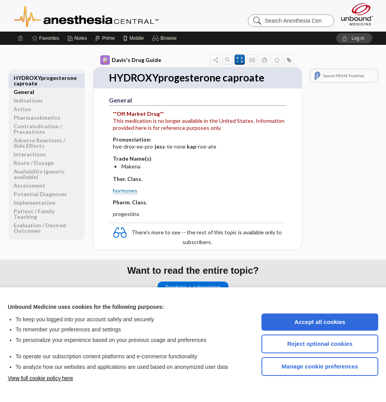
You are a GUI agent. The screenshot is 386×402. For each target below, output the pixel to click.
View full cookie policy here (40, 378)
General (24, 77)
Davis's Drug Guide (130, 60)
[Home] (20, 38)
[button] (165, 38)
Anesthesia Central (111, 15)
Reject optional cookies (320, 343)
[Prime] (104, 38)
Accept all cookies (320, 322)
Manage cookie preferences (320, 366)
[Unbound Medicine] (357, 14)
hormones (125, 190)
